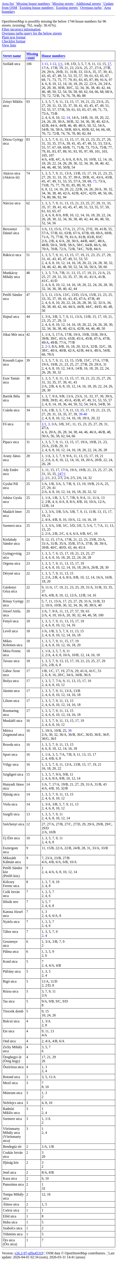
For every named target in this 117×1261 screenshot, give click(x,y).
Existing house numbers (37, 8)
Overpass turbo (91, 8)
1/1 (60, 64)
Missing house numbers (33, 4)
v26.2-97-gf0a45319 (28, 1253)
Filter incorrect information (21, 29)
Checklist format (13, 41)
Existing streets (67, 8)
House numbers (53, 56)
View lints (9, 45)
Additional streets (88, 4)
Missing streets (63, 4)
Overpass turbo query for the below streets (32, 33)
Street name (12, 56)
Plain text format (14, 37)
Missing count (32, 56)
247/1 (62, 474)
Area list (8, 4)
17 (109, 64)
